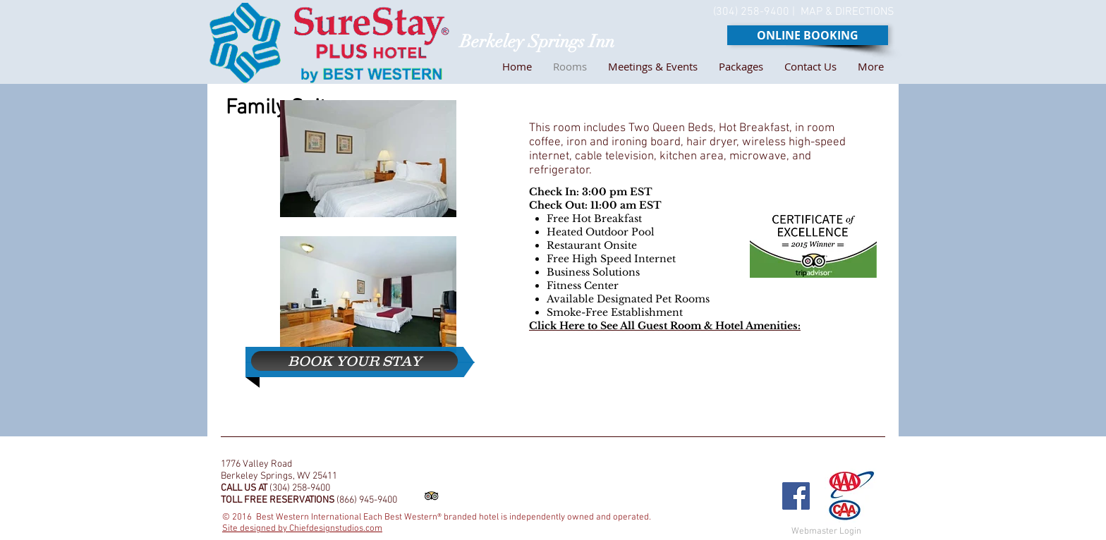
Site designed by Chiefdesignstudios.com (302, 528)
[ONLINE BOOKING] (807, 35)
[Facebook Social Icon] (796, 496)
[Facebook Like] (749, 453)
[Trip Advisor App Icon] (431, 496)
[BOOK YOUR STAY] (354, 361)
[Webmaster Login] (826, 531)
